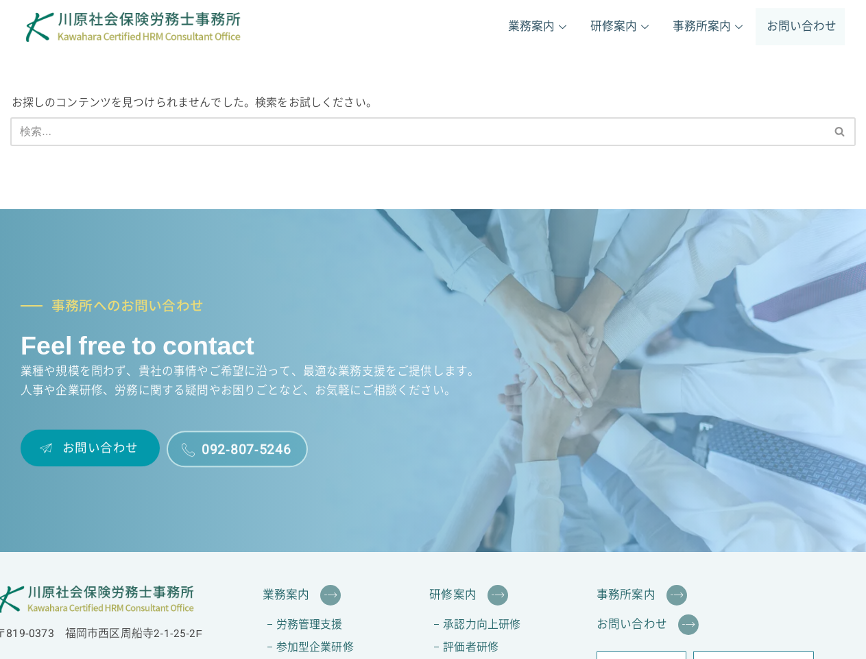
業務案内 (539, 27)
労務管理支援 (309, 625)
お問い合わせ (802, 27)
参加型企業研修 (315, 647)
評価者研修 (470, 647)
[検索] (417, 131)
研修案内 (621, 27)
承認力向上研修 (481, 625)
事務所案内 (709, 27)
